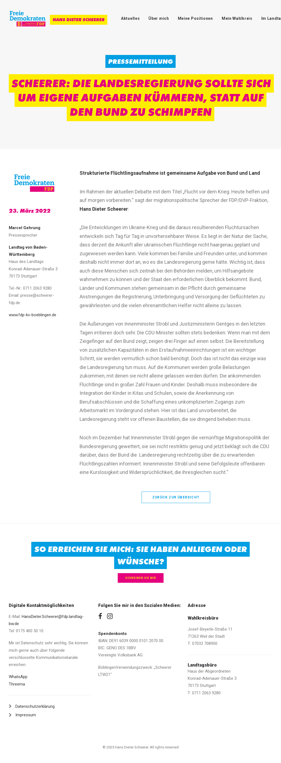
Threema (17, 684)
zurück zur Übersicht (175, 497)
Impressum (25, 714)
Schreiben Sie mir (140, 577)
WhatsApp (18, 676)
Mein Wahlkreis (237, 18)
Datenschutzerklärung (35, 706)
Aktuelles (130, 18)
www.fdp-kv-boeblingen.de (32, 314)
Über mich (158, 18)
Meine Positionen (195, 18)
